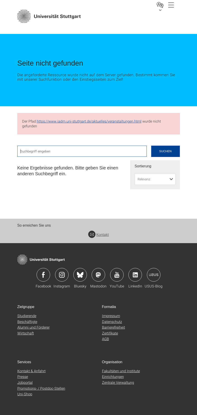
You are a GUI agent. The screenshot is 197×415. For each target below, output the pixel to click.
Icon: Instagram (62, 275)
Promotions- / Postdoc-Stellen (41, 388)
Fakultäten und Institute (121, 370)
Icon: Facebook (43, 275)
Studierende (26, 315)
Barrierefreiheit (113, 327)
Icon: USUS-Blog (153, 275)
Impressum (111, 315)
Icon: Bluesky (80, 275)
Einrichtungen (113, 376)
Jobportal (25, 382)
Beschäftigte (27, 321)
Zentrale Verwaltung (118, 382)
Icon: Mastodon (98, 275)
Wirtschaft (25, 333)
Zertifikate (110, 333)
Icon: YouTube (117, 275)
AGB (105, 338)
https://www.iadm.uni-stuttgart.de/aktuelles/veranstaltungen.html (89, 121)
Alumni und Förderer (33, 327)
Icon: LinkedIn (135, 275)
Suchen (165, 151)
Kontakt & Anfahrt (31, 370)
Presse (22, 376)
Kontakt (98, 234)
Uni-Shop (24, 393)
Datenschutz (112, 321)
